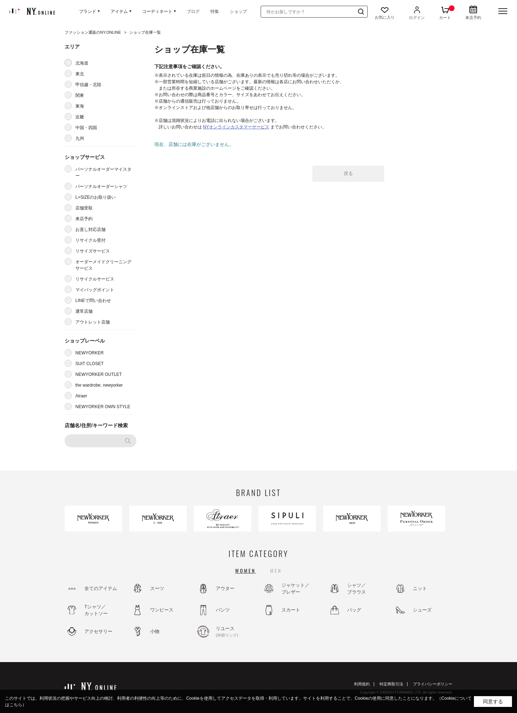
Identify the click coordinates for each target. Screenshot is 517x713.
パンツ (223, 610)
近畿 (79, 116)
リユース (235, 632)
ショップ (238, 11)
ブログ (193, 11)
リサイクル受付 (90, 240)
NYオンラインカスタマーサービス (236, 126)
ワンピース (161, 610)
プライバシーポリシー (432, 684)
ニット (420, 588)
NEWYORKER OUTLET (98, 374)
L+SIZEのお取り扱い (95, 197)
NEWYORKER (89, 352)
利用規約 (362, 684)
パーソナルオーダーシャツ (101, 186)
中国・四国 (86, 127)
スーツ (157, 588)
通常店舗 (84, 311)
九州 (79, 138)
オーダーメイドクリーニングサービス (103, 265)
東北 (79, 73)
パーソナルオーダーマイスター (103, 172)
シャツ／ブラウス (356, 588)
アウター (225, 588)
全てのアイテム (100, 588)
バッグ (354, 610)
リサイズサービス (92, 251)
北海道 (81, 63)
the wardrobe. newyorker (99, 385)
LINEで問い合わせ (93, 300)
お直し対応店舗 (90, 229)
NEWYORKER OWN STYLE (102, 406)
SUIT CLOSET (89, 363)
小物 (154, 631)
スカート (290, 610)
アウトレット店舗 (92, 322)
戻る (348, 173)
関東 (79, 95)
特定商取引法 (391, 684)
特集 (214, 11)
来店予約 (84, 218)
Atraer (81, 395)
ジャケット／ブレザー (295, 588)
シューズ (422, 610)
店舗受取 (84, 208)
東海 (79, 106)
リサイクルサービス (94, 279)
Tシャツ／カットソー (96, 610)
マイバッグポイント (94, 289)
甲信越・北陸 (88, 84)
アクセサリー (98, 631)
